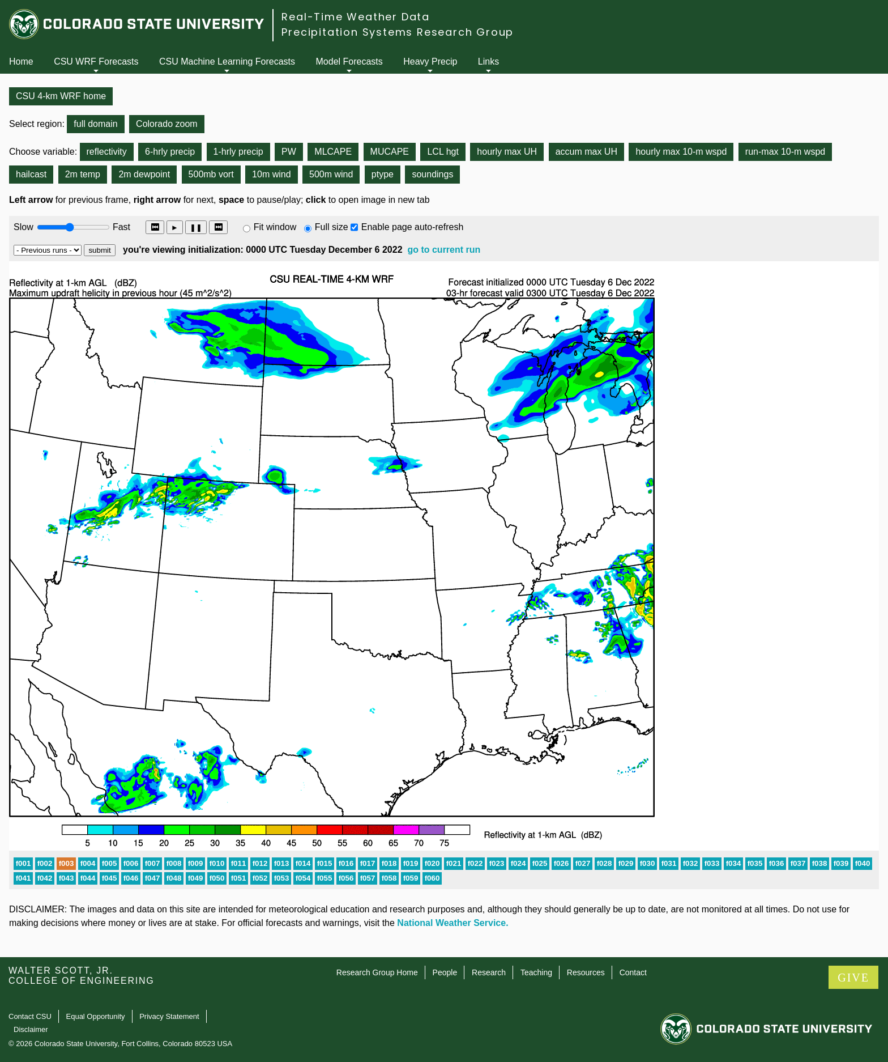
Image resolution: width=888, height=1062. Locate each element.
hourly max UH (507, 151)
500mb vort (211, 174)
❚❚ (196, 227)
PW (288, 151)
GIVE (853, 977)
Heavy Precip (430, 61)
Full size (331, 227)
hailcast (31, 174)
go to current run (443, 249)
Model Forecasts (349, 61)
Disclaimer (31, 1029)
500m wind (331, 174)
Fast (120, 227)
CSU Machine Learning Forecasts (227, 61)
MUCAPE (389, 151)
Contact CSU (30, 1016)
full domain (95, 124)
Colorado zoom (167, 124)
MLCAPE (333, 151)
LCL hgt (442, 151)
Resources (586, 972)
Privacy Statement (169, 1016)
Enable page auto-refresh (412, 227)
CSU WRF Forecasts (96, 61)
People (445, 972)
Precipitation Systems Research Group (397, 32)
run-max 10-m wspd (785, 151)
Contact (633, 972)
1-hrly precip (238, 151)
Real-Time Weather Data (355, 17)
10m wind (271, 174)
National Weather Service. (452, 923)
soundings (432, 174)
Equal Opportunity (95, 1016)
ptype (383, 174)
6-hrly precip (170, 151)
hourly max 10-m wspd (681, 151)
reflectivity (107, 151)
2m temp (82, 174)
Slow (23, 227)
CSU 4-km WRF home (61, 96)
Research (489, 972)
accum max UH (586, 151)
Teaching (536, 972)
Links (488, 61)
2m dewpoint (144, 174)
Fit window (275, 227)
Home (21, 61)
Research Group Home (377, 972)
